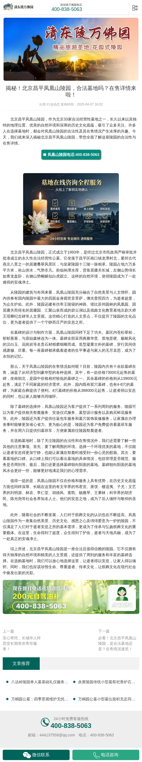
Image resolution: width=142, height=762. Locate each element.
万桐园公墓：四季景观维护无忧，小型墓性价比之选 (39, 700)
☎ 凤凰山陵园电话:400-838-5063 (71, 154)
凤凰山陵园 (35, 119)
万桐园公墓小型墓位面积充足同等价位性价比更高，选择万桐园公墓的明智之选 (106, 700)
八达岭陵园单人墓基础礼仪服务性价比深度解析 (39, 683)
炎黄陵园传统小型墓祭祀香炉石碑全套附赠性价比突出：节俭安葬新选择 (106, 683)
